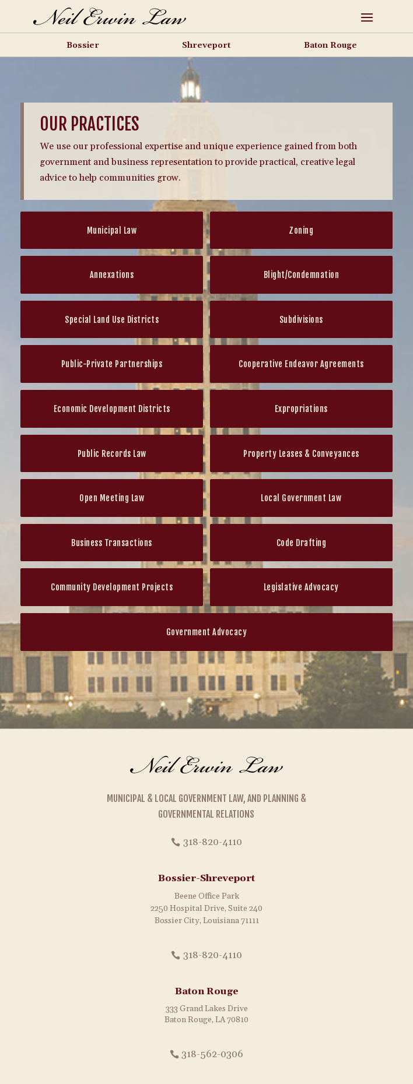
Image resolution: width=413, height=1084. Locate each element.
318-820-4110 (212, 842)
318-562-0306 (212, 1054)
